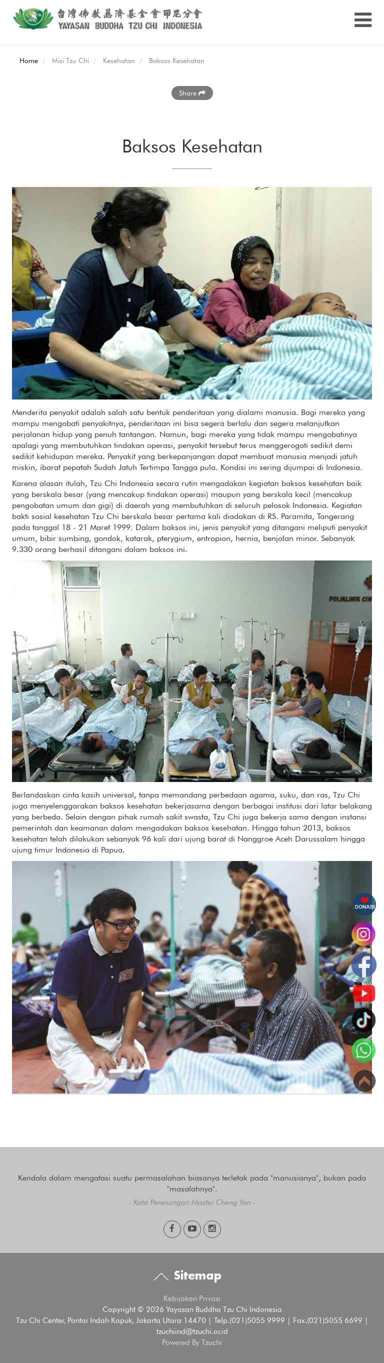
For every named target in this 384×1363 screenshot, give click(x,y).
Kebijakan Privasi (192, 1298)
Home (29, 60)
